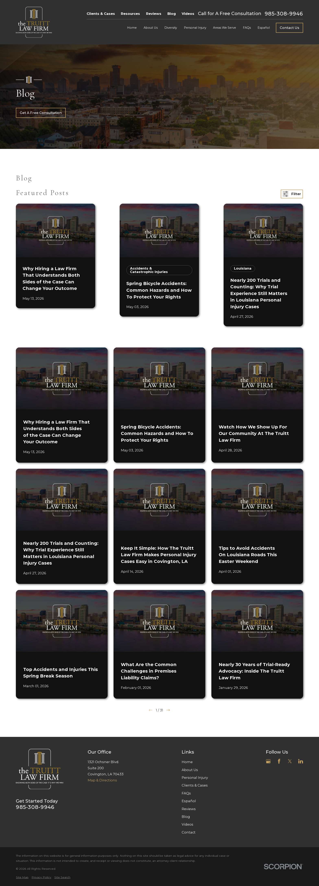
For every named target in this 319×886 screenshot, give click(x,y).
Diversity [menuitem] (170, 27)
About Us (190, 770)
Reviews (153, 14)
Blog (171, 14)
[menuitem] (22, 877)
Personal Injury (195, 778)
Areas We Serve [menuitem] (224, 27)
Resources (130, 14)
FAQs (186, 793)
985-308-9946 (284, 13)
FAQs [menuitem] (247, 27)
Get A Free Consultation (41, 113)
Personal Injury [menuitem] (195, 27)
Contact (189, 832)
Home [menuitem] (132, 27)
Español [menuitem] (264, 27)
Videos (188, 14)
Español (189, 801)
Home (187, 762)
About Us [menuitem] (151, 27)
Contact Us (289, 28)
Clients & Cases (101, 14)
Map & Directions (102, 780)
